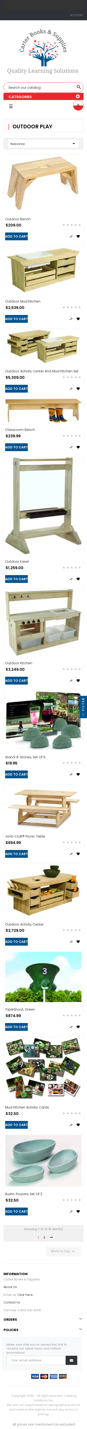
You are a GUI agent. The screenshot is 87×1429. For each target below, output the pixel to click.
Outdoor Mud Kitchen (22, 301)
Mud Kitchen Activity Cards (27, 1107)
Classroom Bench (20, 429)
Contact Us (11, 1302)
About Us (10, 1287)
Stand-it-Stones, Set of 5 (25, 757)
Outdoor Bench (18, 219)
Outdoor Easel (17, 561)
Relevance (43, 143)
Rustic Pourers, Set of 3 (23, 1194)
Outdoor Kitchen (18, 663)
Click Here (25, 1295)
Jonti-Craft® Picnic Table (25, 836)
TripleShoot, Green (20, 1009)
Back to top (63, 1251)
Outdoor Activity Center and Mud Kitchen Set (41, 371)
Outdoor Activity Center (24, 924)
